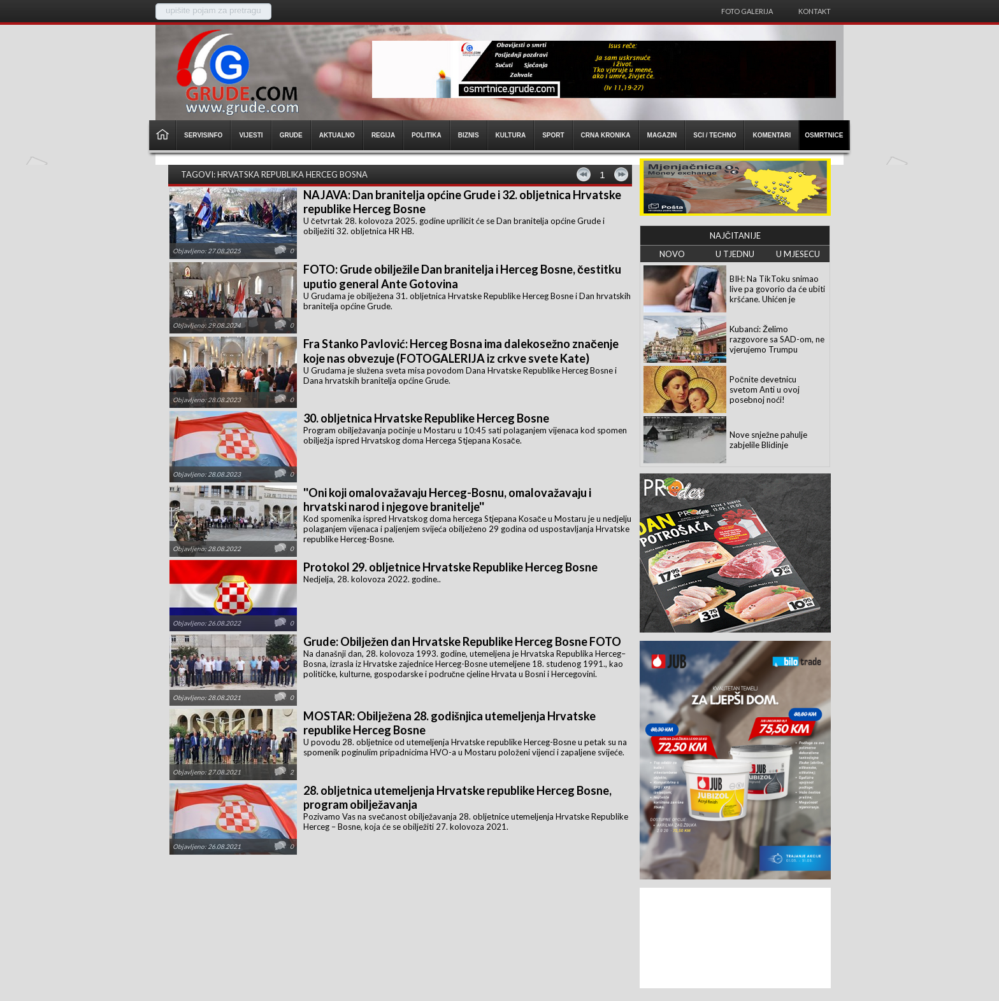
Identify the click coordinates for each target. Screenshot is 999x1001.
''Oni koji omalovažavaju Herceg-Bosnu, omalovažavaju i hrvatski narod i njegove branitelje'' (447, 500)
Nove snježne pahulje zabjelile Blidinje (768, 440)
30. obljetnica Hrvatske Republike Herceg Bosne (426, 418)
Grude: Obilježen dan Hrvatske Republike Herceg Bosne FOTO (462, 641)
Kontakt (814, 11)
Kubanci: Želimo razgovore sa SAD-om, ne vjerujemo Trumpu (776, 339)
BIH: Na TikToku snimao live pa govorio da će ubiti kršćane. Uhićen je (777, 289)
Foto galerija (747, 11)
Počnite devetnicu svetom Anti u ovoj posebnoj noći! (764, 389)
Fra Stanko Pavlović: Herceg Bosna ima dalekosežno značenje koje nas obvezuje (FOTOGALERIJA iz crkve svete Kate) (461, 351)
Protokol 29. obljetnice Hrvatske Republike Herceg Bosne (450, 567)
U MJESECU (798, 254)
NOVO (672, 254)
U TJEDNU (734, 254)
